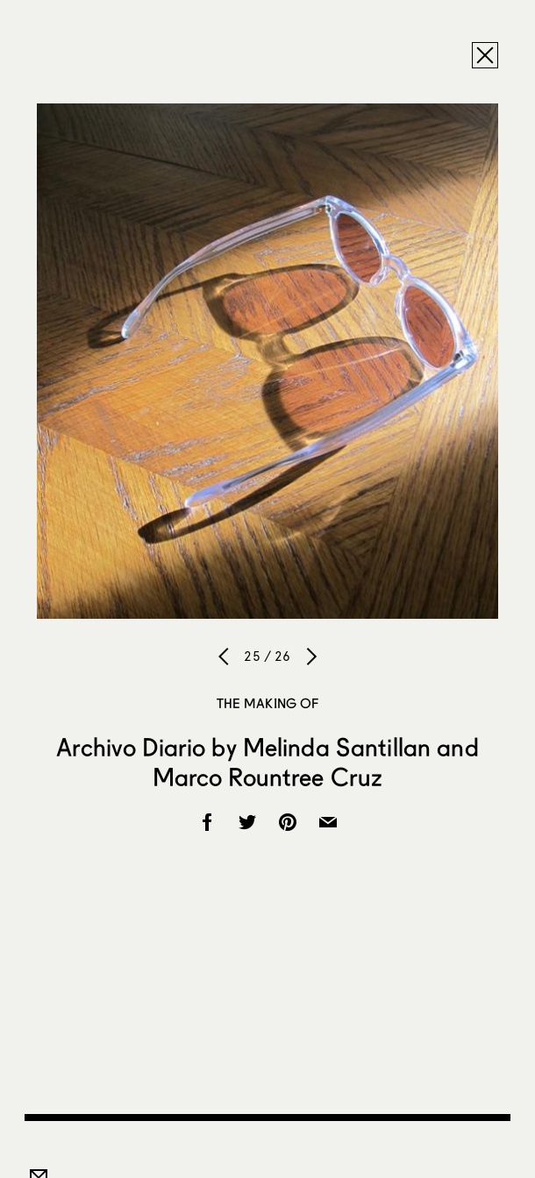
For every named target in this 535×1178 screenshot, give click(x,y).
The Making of (268, 703)
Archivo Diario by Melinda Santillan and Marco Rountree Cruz (267, 761)
